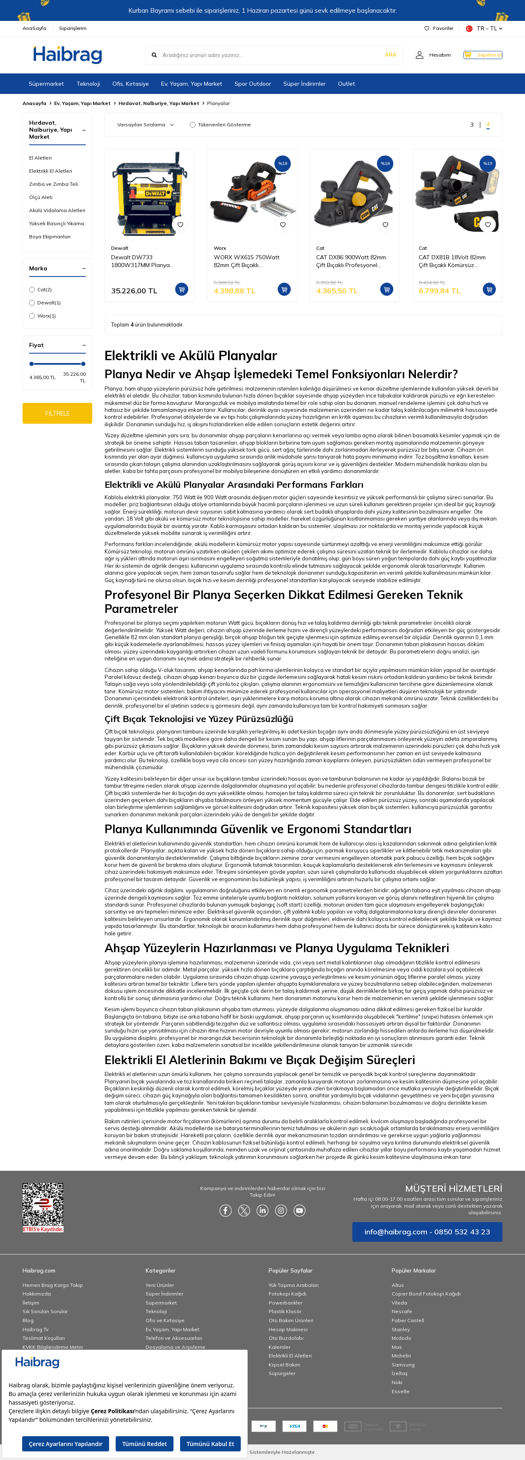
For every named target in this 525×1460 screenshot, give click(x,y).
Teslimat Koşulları (44, 1338)
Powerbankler (285, 1303)
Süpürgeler (282, 1373)
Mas (397, 1347)
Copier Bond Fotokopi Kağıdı (426, 1294)
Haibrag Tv (35, 1329)
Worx (42, 316)
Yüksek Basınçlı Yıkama (56, 223)
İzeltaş (400, 1373)
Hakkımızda (37, 1294)
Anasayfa (34, 103)
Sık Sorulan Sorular (45, 1311)
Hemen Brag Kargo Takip (53, 1285)
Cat (40, 289)
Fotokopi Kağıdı (287, 1294)
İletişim (31, 1303)
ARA (374, 55)
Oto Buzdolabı (286, 1338)
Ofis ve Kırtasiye (165, 1320)
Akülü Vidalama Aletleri (57, 210)
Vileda (399, 1303)
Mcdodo (401, 1338)
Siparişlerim (73, 28)
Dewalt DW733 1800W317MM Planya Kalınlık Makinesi (140, 261)
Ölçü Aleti (40, 197)
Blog (28, 1320)
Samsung (403, 1365)
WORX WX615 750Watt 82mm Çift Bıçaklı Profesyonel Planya (246, 261)
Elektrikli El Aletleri (50, 171)
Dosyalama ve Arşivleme (175, 1347)
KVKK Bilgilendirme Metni (53, 1347)
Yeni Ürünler (160, 1285)
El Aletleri (40, 158)
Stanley (401, 1329)
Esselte (401, 1391)
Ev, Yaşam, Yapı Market (191, 83)
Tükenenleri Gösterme (220, 124)
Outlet (346, 83)
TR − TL (484, 28)
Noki (397, 1382)
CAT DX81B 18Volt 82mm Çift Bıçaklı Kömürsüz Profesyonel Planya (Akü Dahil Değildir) (452, 261)
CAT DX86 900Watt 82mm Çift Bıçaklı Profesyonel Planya (351, 261)
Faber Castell (408, 1320)
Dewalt (45, 302)
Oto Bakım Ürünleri (291, 1320)
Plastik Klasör (285, 1311)
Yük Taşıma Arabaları (294, 1285)
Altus (398, 1285)
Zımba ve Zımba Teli (53, 184)
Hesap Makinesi (288, 1329)
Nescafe (402, 1311)
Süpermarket (46, 83)
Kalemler (279, 1347)
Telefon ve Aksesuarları (174, 1338)
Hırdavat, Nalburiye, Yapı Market (159, 103)
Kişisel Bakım (284, 1365)
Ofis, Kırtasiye (130, 83)
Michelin (401, 1356)
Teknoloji (88, 83)
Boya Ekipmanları (50, 236)
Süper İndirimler (304, 83)
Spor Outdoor (253, 83)
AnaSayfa (34, 28)
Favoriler (439, 28)
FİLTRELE (57, 414)
